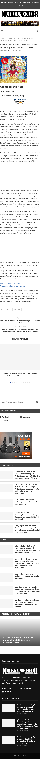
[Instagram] (19, 6)
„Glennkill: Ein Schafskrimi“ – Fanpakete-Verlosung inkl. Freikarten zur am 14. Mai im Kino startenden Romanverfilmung (27, 475)
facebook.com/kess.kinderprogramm (13, 286)
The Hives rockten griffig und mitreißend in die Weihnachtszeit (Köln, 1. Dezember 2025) (26, 740)
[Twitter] (22, 6)
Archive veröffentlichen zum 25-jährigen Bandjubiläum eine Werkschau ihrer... (18, 640)
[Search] (38, 31)
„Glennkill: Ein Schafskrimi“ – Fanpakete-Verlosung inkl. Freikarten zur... (20, 374)
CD (2, 309)
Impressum (26, 2)
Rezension (17, 309)
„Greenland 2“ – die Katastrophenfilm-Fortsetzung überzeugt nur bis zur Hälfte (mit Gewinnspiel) (27, 516)
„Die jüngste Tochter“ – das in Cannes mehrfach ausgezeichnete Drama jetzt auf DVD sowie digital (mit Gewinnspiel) (27, 529)
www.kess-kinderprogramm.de (11, 283)
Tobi (9, 50)
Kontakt (18, 2)
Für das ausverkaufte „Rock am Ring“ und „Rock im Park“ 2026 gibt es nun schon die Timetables (27, 708)
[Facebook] (10, 417)
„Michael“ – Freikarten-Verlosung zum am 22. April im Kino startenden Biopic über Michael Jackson (27, 603)
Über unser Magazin (6, 2)
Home (2, 38)
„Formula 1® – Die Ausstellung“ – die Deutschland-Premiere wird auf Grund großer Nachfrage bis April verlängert (27, 724)
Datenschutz (36, 2)
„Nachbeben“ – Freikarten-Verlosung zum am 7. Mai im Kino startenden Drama (27, 502)
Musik (10, 38)
